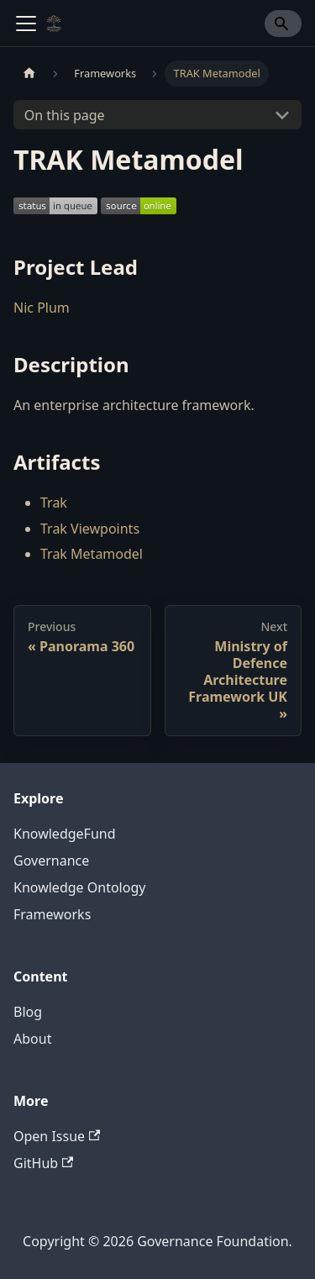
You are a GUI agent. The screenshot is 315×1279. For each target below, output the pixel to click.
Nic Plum (41, 307)
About (32, 1038)
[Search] (283, 23)
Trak (53, 502)
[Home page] (29, 74)
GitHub (43, 1163)
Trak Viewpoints (89, 528)
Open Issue (56, 1136)
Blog (27, 1012)
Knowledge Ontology (79, 887)
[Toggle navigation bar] (26, 23)
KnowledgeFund (64, 833)
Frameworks (52, 914)
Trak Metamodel (91, 554)
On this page (64, 115)
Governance (51, 860)
